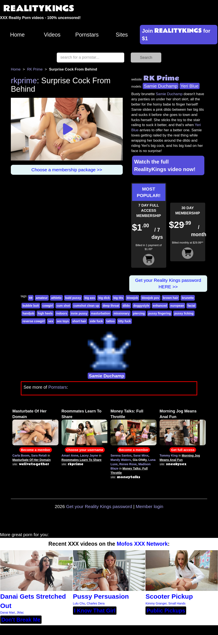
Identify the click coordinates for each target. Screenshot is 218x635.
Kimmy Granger (155, 603)
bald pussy (73, 298)
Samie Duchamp (160, 85)
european (177, 305)
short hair (79, 321)
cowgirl (47, 305)
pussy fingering (159, 313)
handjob (28, 313)
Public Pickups (166, 611)
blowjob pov (150, 298)
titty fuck (124, 321)
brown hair (170, 298)
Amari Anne (69, 455)
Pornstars (87, 35)
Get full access (183, 450)
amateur (42, 298)
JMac (20, 612)
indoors (61, 313)
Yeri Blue (190, 85)
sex (50, 321)
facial (191, 305)
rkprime (24, 80)
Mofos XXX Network (142, 544)
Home (17, 35)
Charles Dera (96, 603)
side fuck (96, 321)
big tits (118, 298)
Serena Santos (120, 455)
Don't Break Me (20, 620)
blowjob (132, 298)
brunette (188, 298)
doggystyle (141, 305)
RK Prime (35, 69)
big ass (89, 298)
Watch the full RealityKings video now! (164, 165)
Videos (52, 35)
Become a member (35, 450)
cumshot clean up (86, 305)
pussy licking (184, 313)
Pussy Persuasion (101, 596)
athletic (56, 298)
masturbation (100, 313)
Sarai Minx (141, 455)
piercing (139, 313)
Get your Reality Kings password (99, 506)
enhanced (160, 305)
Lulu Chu (79, 603)
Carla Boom (20, 455)
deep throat (111, 305)
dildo (126, 305)
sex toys (63, 321)
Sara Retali (39, 455)
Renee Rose (128, 464)
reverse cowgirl (34, 321)
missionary (121, 313)
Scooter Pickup (169, 596)
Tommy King (169, 455)
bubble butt (31, 305)
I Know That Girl (95, 611)
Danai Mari (7, 612)
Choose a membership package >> (66, 169)
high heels (45, 313)
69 (30, 298)
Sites (122, 35)
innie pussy (79, 313)
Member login (149, 506)
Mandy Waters (120, 460)
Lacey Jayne (89, 455)
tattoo (110, 321)
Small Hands (176, 603)
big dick (104, 298)
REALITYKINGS (38, 8)
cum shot (63, 305)
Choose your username (84, 450)
